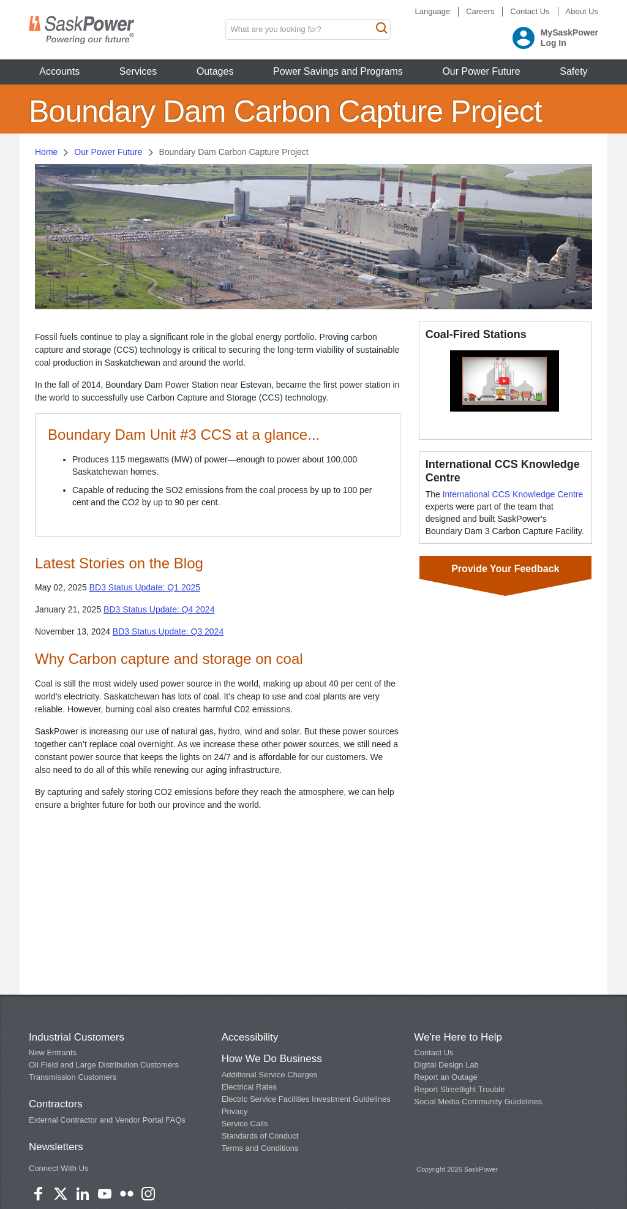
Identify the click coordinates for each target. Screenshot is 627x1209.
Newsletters (56, 1147)
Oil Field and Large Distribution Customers (104, 1064)
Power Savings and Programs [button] (338, 71)
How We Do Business (272, 1058)
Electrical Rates (249, 1086)
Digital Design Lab (446, 1064)
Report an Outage (445, 1077)
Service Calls (245, 1123)
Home (46, 152)
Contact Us (529, 11)
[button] (505, 380)
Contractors (56, 1104)
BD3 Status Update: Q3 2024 (168, 631)
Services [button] (138, 71)
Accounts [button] (59, 71)
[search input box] (308, 29)
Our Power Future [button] (481, 71)
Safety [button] (573, 71)
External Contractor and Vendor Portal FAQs (107, 1119)
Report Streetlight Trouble (459, 1089)
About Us (582, 11)
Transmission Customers (72, 1077)
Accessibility (250, 1037)
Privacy (235, 1111)
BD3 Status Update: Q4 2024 (158, 609)
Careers (480, 11)
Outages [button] (215, 71)
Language (432, 11)
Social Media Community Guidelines (478, 1101)
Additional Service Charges (270, 1074)
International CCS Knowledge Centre (513, 494)
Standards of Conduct (260, 1135)
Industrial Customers (76, 1037)
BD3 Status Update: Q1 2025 (144, 587)
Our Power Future (108, 152)
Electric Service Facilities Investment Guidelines (306, 1099)
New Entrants (53, 1052)
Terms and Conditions (260, 1148)
